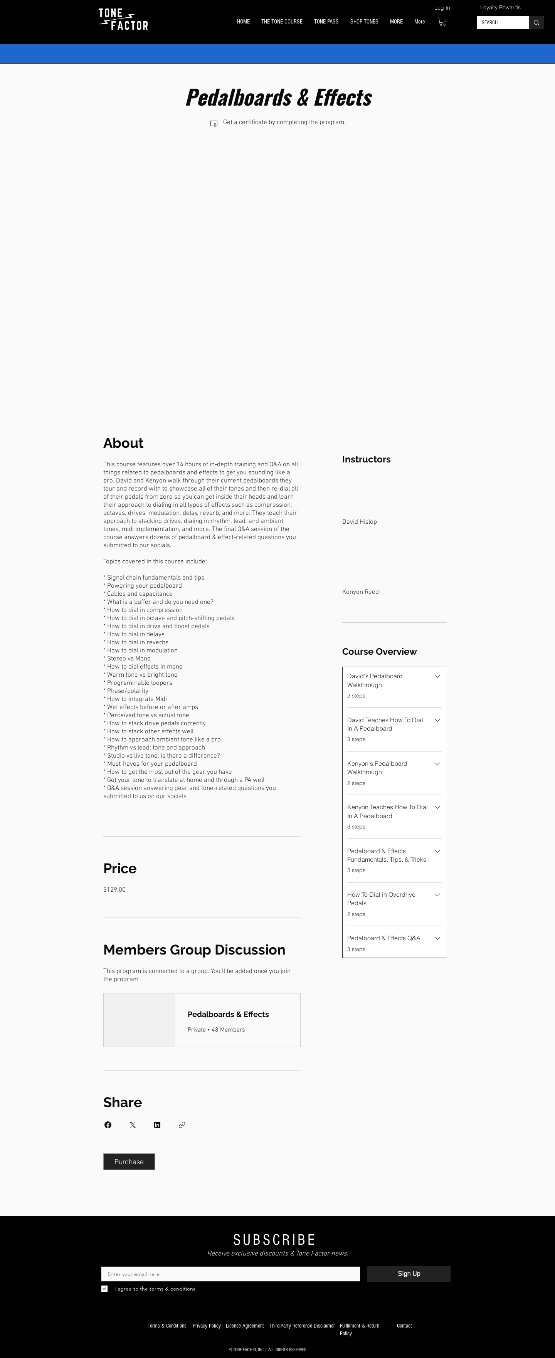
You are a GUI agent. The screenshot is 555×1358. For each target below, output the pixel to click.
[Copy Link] (182, 1124)
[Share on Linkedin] (157, 1124)
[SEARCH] (497, 23)
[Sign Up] (409, 1274)
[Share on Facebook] (108, 1124)
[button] (282, 22)
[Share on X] (132, 1124)
